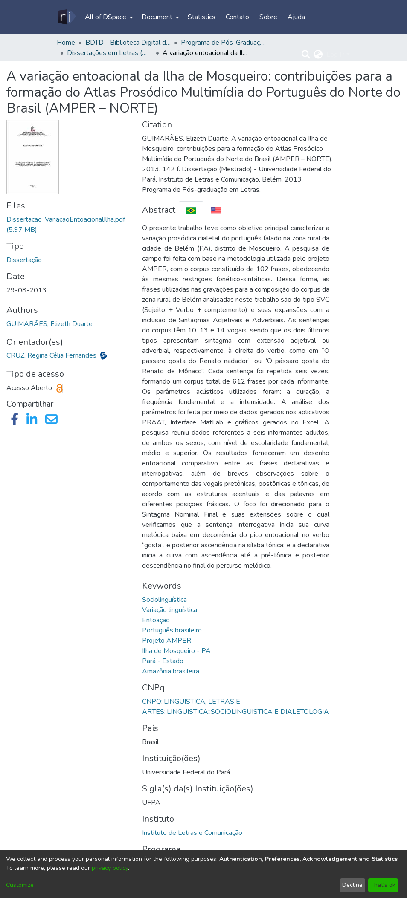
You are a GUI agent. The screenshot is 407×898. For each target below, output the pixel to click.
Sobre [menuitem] (268, 17)
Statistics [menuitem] (201, 17)
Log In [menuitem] (335, 54)
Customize (20, 885)
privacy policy (110, 868)
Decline (352, 885)
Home (66, 42)
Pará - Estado (162, 661)
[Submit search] (306, 54)
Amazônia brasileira (170, 671)
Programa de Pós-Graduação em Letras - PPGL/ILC (223, 42)
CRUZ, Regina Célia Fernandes (52, 355)
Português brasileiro (172, 630)
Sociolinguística (164, 599)
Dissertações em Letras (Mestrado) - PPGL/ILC (109, 53)
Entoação (156, 620)
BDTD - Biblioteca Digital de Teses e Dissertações (128, 42)
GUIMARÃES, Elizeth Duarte (49, 324)
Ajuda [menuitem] (296, 17)
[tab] (191, 210)
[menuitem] (108, 17)
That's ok (382, 885)
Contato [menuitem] (237, 17)
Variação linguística (169, 610)
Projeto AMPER (166, 640)
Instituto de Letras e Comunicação (192, 832)
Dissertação (24, 260)
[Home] (66, 17)
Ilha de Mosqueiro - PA (176, 650)
